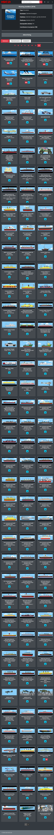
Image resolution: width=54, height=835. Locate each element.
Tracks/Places (15, 41)
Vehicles (5, 41)
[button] (45, 2)
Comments (26, 41)
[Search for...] (31, 2)
